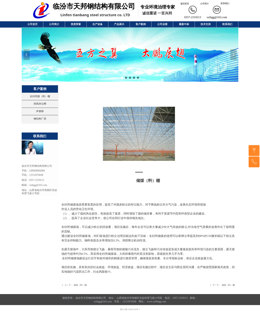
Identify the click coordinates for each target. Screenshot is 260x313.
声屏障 (40, 111)
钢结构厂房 (40, 118)
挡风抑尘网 (40, 103)
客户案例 (39, 89)
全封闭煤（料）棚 (40, 96)
